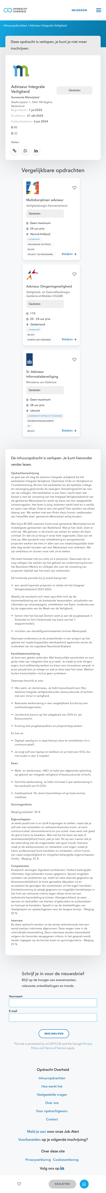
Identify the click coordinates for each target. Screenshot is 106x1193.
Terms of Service (55, 1048)
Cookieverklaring (65, 1160)
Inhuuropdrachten (15, 26)
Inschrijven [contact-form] (54, 1033)
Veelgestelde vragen (52, 1094)
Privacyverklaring (38, 1160)
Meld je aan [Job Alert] (36, 1131)
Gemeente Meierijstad (25, 97)
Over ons (52, 1103)
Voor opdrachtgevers (52, 1111)
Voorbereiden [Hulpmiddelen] (29, 1139)
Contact (52, 1119)
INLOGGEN (79, 10)
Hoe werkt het (51, 1086)
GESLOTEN (62, 1184)
